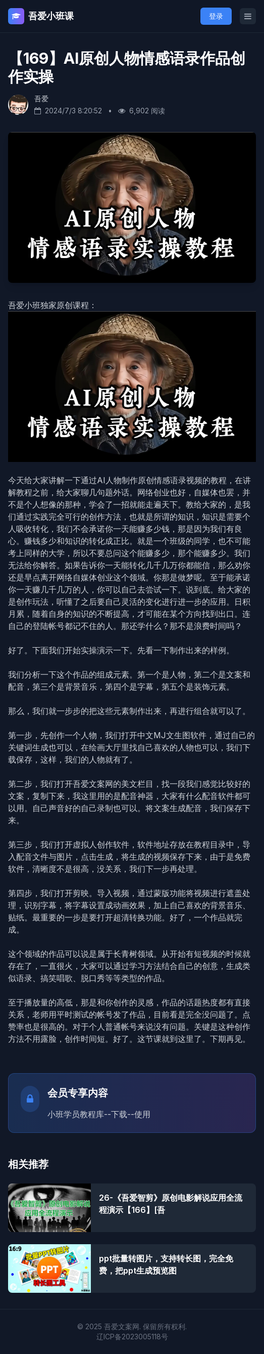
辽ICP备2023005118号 (132, 1336)
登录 (216, 16)
